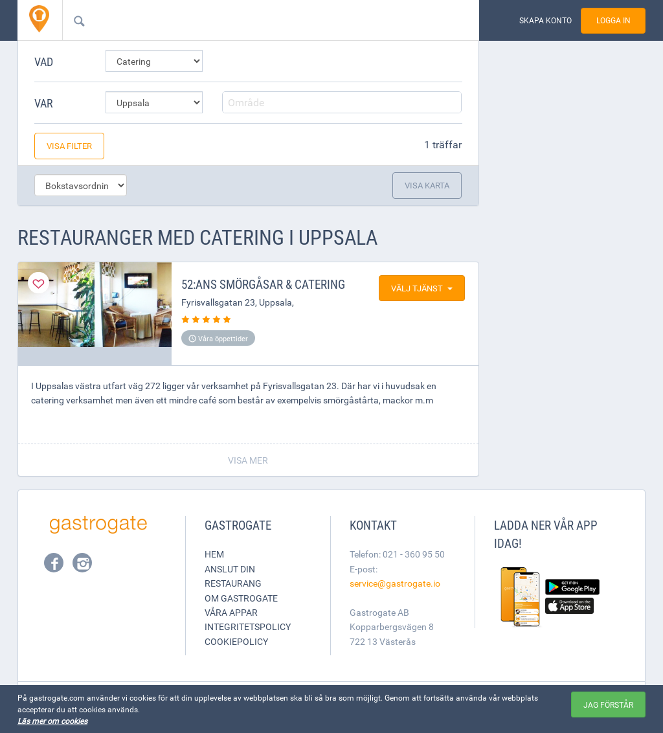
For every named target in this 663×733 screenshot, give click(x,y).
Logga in (613, 20)
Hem (214, 554)
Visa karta (427, 185)
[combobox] (250, 20)
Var (43, 103)
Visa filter (69, 146)
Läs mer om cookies (52, 721)
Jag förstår (608, 704)
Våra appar (231, 612)
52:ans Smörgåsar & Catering (263, 284)
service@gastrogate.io (395, 583)
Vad (43, 61)
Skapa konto (545, 20)
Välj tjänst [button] (422, 288)
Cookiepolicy (236, 641)
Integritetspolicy (248, 626)
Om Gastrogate (241, 598)
